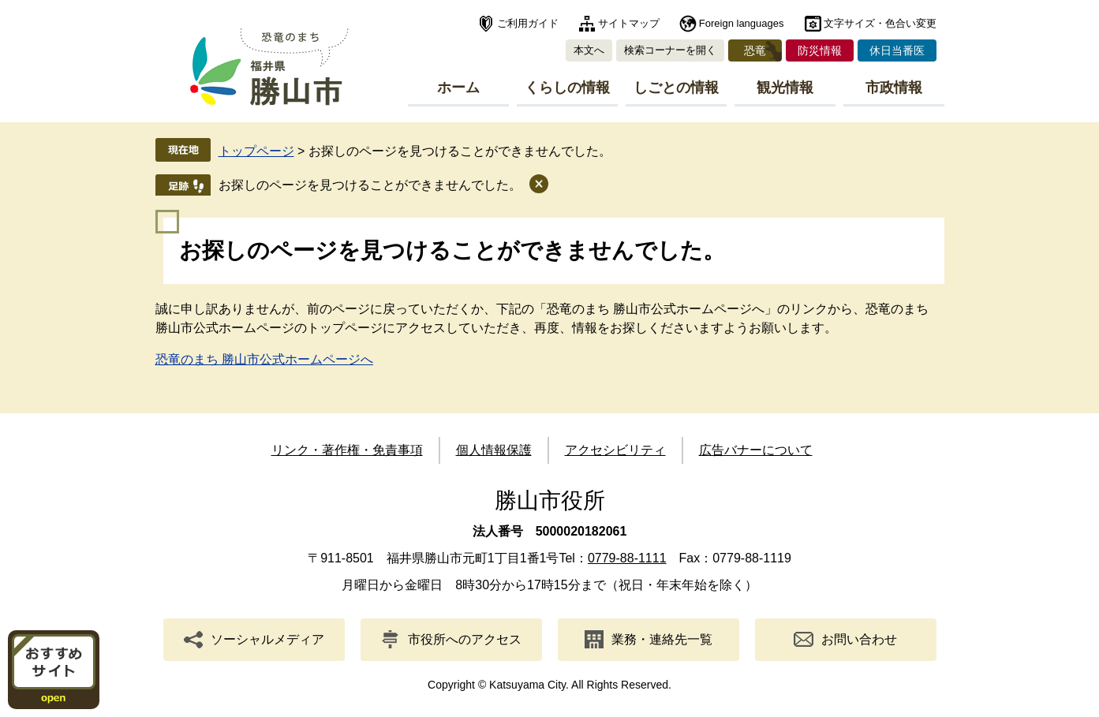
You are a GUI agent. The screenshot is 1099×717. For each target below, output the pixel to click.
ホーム (458, 87)
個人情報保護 (494, 450)
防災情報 (820, 50)
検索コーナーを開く (670, 50)
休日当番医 (897, 50)
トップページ (256, 151)
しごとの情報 (676, 87)
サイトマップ (629, 23)
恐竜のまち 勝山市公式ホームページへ (264, 359)
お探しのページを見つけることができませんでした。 (370, 185)
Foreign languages (741, 23)
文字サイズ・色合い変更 (880, 23)
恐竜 (755, 50)
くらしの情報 (567, 87)
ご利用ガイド (528, 23)
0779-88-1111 (627, 558)
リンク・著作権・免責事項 (347, 450)
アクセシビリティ (615, 450)
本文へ (589, 50)
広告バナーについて (756, 450)
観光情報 (785, 87)
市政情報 (893, 87)
